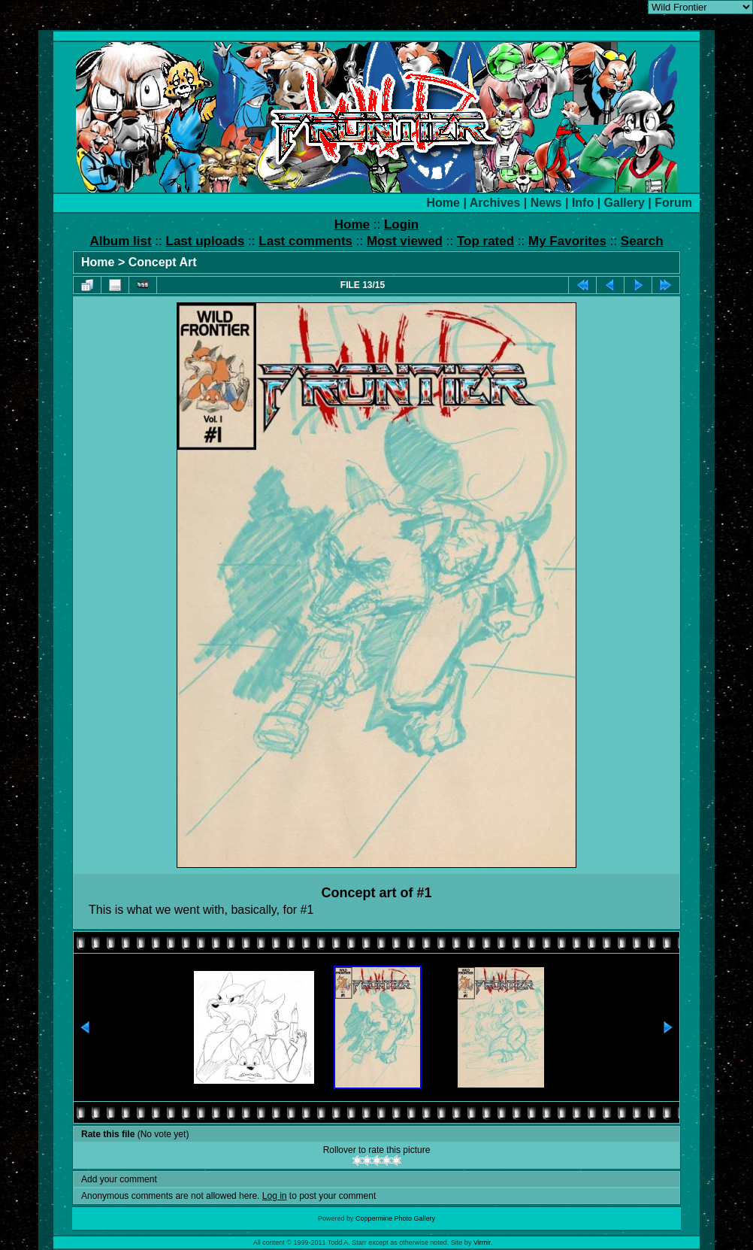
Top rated (485, 241)
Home (443, 202)
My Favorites (567, 241)
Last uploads (205, 241)
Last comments (305, 241)
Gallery (624, 202)
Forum (673, 202)
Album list (120, 241)
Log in (274, 1196)
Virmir (482, 1242)
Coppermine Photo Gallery (395, 1218)
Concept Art (163, 262)
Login (401, 224)
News (546, 202)
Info (583, 202)
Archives (495, 202)
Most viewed (405, 241)
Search (642, 241)
